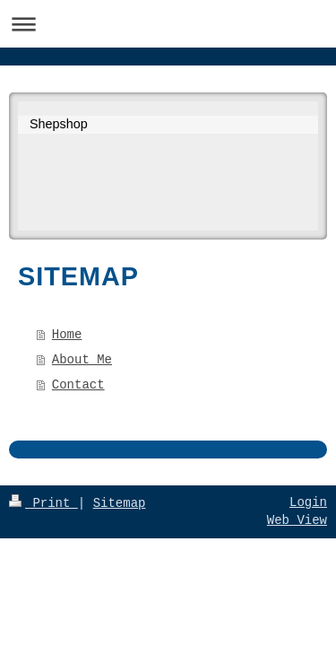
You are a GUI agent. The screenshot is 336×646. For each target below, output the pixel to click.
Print (43, 503)
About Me (82, 360)
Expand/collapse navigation (168, 23)
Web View (297, 520)
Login (308, 502)
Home (67, 334)
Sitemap (119, 503)
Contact (78, 385)
